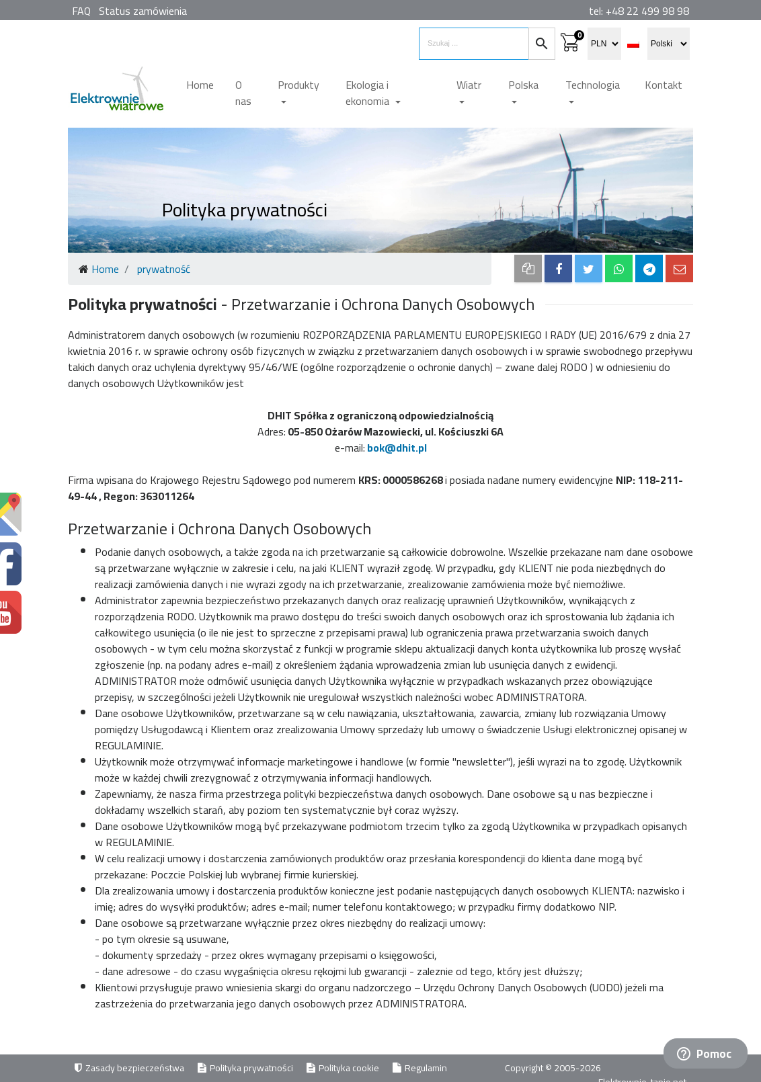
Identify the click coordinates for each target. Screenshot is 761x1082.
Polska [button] (523, 85)
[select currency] (604, 44)
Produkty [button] (298, 85)
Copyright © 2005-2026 (554, 1068)
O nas (243, 93)
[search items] (474, 44)
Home (200, 85)
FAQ (81, 11)
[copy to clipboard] (528, 268)
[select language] (668, 44)
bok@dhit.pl (397, 448)
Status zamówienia (143, 11)
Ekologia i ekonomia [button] (369, 93)
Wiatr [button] (468, 85)
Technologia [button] (592, 85)
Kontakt (663, 85)
